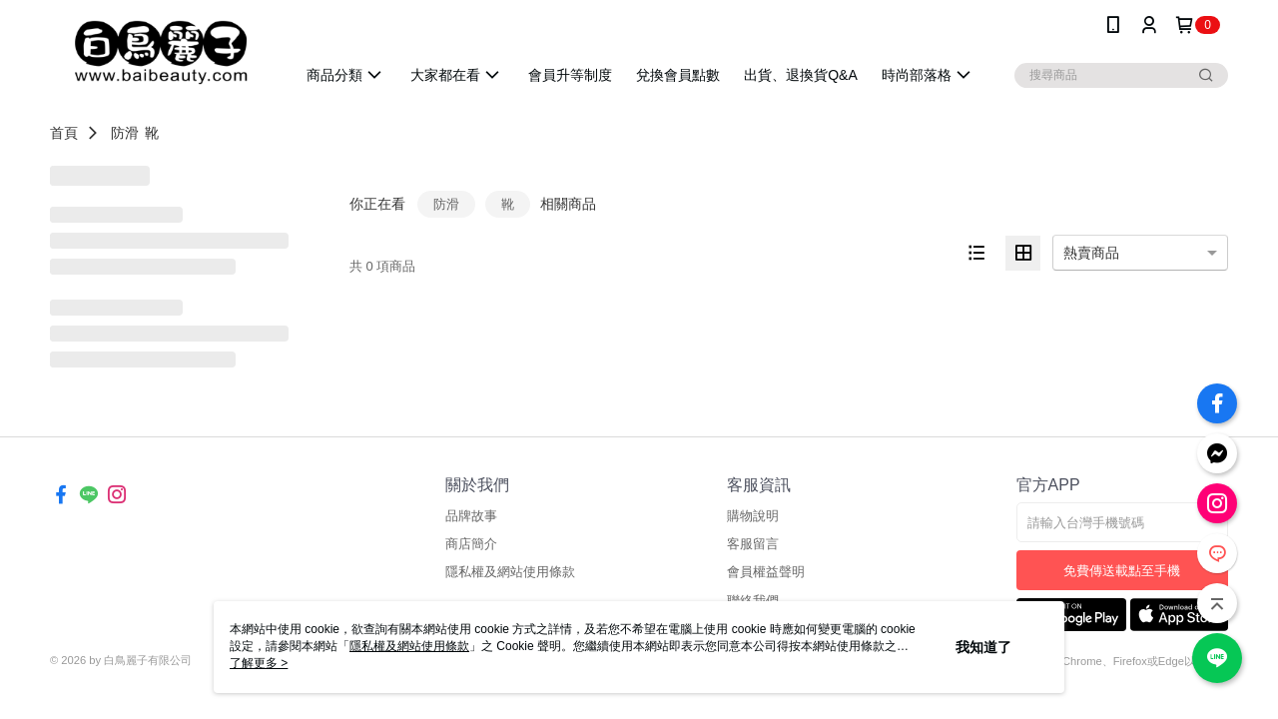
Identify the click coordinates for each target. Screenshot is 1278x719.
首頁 (64, 133)
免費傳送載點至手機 (1121, 570)
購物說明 (753, 515)
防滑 (125, 133)
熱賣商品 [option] (1091, 253)
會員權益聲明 (766, 571)
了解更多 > (259, 663)
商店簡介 (471, 543)
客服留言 (753, 543)
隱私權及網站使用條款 (510, 571)
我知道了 (983, 647)
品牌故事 (471, 515)
